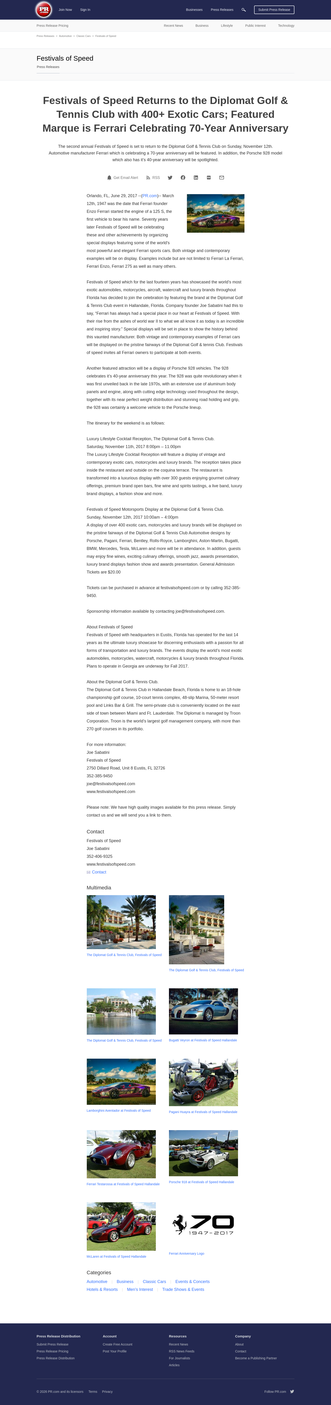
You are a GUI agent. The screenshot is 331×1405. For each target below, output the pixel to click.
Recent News (178, 1344)
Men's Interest (140, 1289)
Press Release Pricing (52, 1351)
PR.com (149, 195)
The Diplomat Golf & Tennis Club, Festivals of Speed (124, 955)
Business (125, 1281)
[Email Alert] (110, 177)
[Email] (221, 177)
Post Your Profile (115, 1351)
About (239, 1344)
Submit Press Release (274, 10)
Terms (92, 1391)
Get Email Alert (125, 178)
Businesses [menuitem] (194, 10)
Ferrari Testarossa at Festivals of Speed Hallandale (123, 1184)
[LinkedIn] (196, 177)
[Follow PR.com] (290, 1391)
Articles (174, 1365)
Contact (96, 872)
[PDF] (209, 177)
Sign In (85, 10)
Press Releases (45, 36)
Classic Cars (83, 36)
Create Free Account (117, 1344)
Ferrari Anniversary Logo (186, 1253)
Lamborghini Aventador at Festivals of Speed (119, 1110)
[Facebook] (183, 177)
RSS (156, 178)
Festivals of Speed (105, 36)
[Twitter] (170, 177)
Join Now (65, 10)
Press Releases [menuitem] (222, 10)
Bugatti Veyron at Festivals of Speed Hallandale (203, 1040)
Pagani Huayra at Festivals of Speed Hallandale (203, 1112)
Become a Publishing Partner (256, 1358)
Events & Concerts (192, 1281)
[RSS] (148, 177)
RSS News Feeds (181, 1351)
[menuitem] (244, 10)
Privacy (107, 1391)
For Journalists (179, 1358)
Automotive (65, 36)
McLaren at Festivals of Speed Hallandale (116, 1256)
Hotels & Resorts (102, 1289)
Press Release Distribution (56, 1358)
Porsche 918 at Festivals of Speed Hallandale (201, 1182)
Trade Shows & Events (183, 1289)
